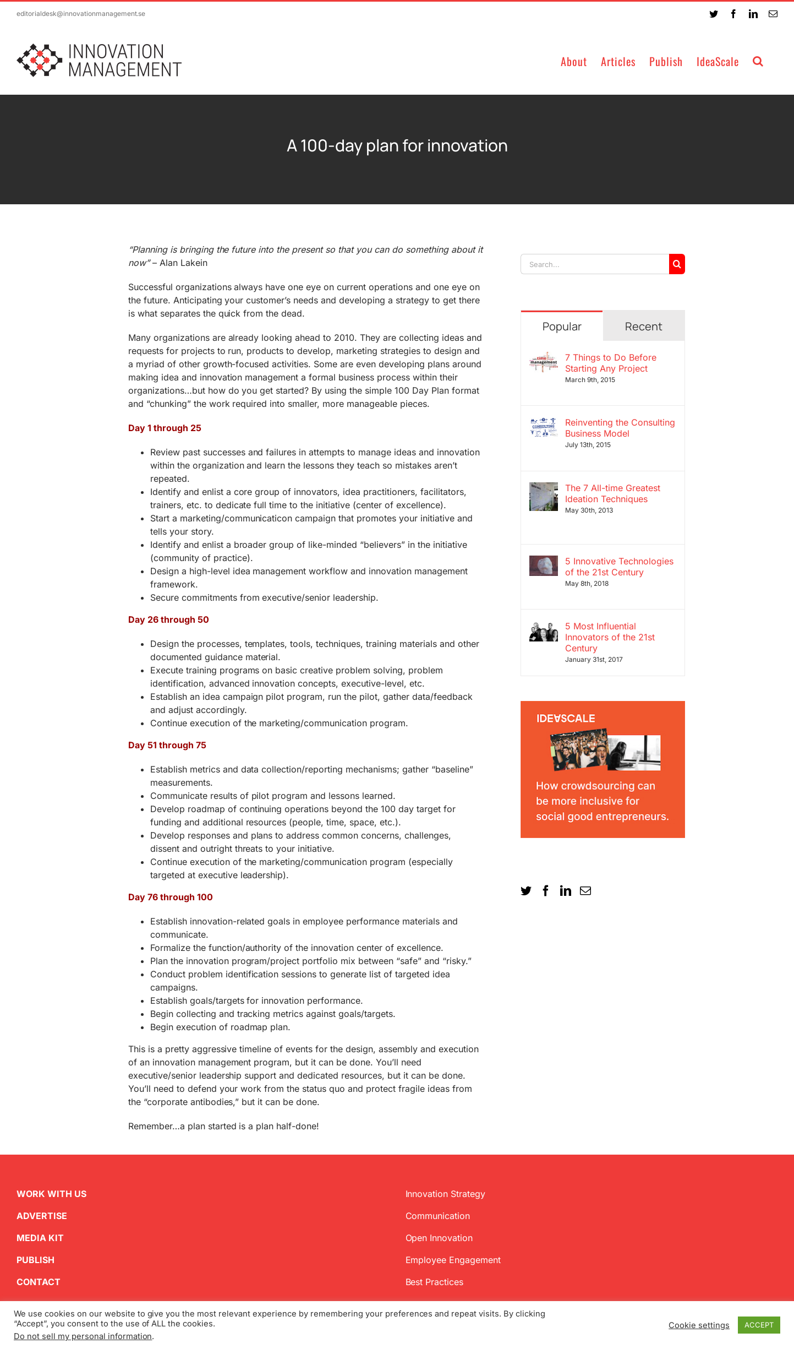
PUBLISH (35, 1259)
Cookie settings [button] (699, 1325)
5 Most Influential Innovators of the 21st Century (610, 637)
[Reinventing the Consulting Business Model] (543, 423)
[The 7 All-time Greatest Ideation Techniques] (543, 488)
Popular (562, 326)
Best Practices (435, 1281)
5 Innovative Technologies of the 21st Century (619, 567)
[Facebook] (545, 890)
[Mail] (585, 890)
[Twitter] (526, 890)
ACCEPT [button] (759, 1324)
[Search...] (595, 264)
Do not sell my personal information (83, 1336)
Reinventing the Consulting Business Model (620, 428)
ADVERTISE (42, 1215)
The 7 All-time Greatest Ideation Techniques (612, 493)
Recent (643, 326)
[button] (758, 60)
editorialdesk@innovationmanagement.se (81, 13)
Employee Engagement (453, 1259)
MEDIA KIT (40, 1237)
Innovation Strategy (446, 1193)
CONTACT (39, 1281)
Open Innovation (439, 1237)
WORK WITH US (51, 1193)
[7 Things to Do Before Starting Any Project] (543, 358)
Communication (438, 1215)
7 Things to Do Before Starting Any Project (610, 363)
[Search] (677, 264)
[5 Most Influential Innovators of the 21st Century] (543, 627)
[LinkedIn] (565, 890)
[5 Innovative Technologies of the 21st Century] (543, 562)
